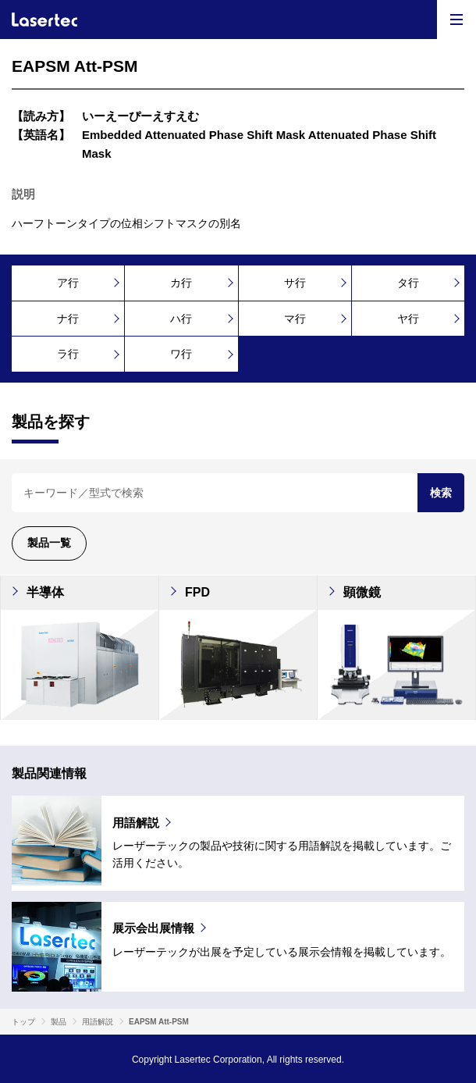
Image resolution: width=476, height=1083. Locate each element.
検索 (441, 492)
